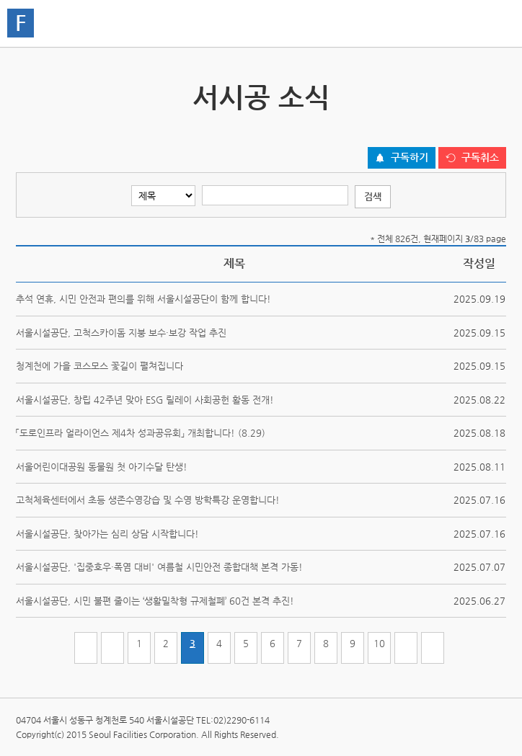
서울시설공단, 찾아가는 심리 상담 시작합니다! (107, 533)
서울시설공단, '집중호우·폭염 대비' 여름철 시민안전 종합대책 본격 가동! (159, 566)
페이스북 (452, 131)
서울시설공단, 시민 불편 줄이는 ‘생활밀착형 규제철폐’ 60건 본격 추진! (155, 600)
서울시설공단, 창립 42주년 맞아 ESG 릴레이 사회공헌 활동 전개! (145, 399)
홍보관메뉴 (491, 24)
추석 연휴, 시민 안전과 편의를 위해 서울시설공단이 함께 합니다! (143, 298)
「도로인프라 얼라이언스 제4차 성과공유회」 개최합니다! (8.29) (140, 432)
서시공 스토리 (29, 90)
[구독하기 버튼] (401, 158)
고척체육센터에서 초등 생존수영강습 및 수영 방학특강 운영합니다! (148, 499)
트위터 (430, 131)
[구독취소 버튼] (472, 158)
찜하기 (497, 131)
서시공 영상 (493, 90)
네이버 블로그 (475, 131)
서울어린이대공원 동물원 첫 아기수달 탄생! (101, 466)
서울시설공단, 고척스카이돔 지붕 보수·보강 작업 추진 (121, 332)
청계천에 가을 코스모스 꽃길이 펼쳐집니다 (99, 365)
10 (379, 643)
